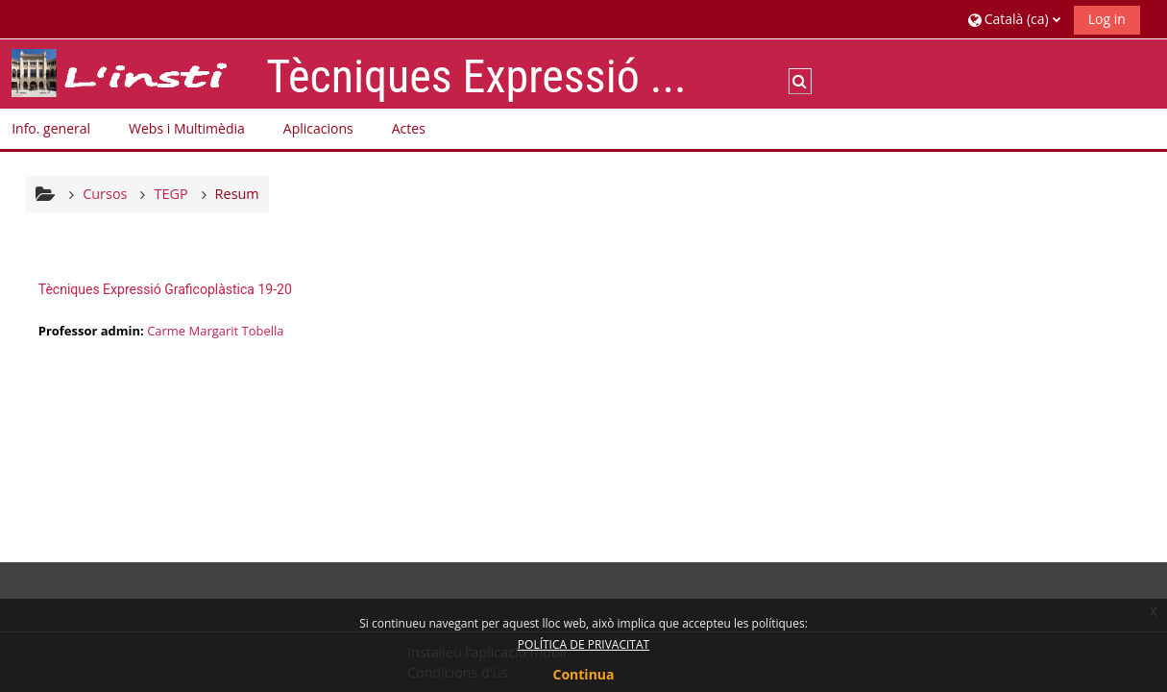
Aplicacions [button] (318, 128)
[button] (1014, 19)
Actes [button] (408, 128)
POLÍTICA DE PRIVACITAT (583, 644)
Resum (237, 194)
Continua (584, 674)
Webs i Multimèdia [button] (187, 128)
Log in (1107, 19)
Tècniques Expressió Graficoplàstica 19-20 (165, 289)
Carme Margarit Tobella (215, 330)
